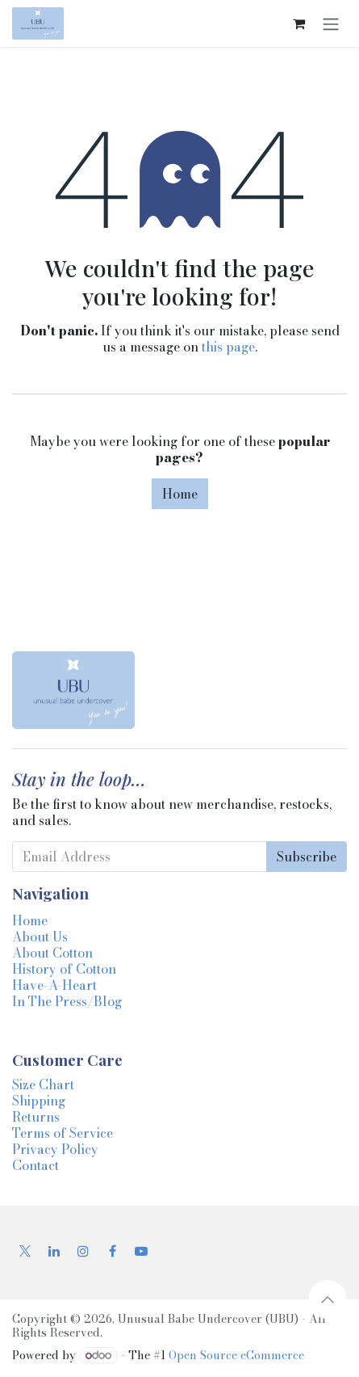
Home (180, 493)
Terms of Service (62, 1133)
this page (228, 346)
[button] (327, 1299)
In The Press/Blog (67, 1001)
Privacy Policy (55, 1149)
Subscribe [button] (306, 856)
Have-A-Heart (54, 985)
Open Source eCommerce (236, 1355)
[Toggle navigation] (331, 23)
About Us (40, 936)
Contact (35, 1165)
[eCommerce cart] (298, 23)
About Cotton (52, 952)
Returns (36, 1116)
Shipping (38, 1100)
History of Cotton (64, 969)
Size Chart (43, 1084)
